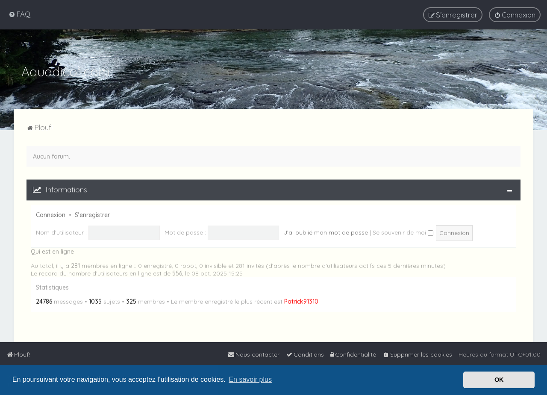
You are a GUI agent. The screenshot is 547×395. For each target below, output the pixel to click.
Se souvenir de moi (403, 231)
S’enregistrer (92, 214)
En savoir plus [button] (250, 379)
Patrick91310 (301, 301)
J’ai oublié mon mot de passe (326, 231)
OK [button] (499, 379)
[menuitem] (19, 13)
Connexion (50, 214)
